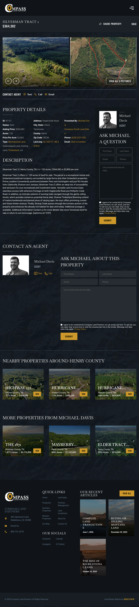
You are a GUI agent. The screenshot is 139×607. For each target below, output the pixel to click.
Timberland (13, 150)
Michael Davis (44, 262)
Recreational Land (16, 142)
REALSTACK (129, 600)
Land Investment (62, 513)
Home (44, 499)
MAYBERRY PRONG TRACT (68, 446)
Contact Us (62, 525)
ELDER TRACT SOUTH (113, 446)
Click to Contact (78, 142)
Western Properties (46, 518)
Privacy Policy (110, 213)
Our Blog (45, 525)
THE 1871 (14, 446)
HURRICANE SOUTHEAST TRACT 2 (65, 389)
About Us (61, 520)
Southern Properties (46, 510)
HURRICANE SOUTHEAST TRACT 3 (111, 389)
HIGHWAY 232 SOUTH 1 (19, 389)
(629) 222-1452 (79, 137)
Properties (46, 504)
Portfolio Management (63, 505)
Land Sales (62, 499)
